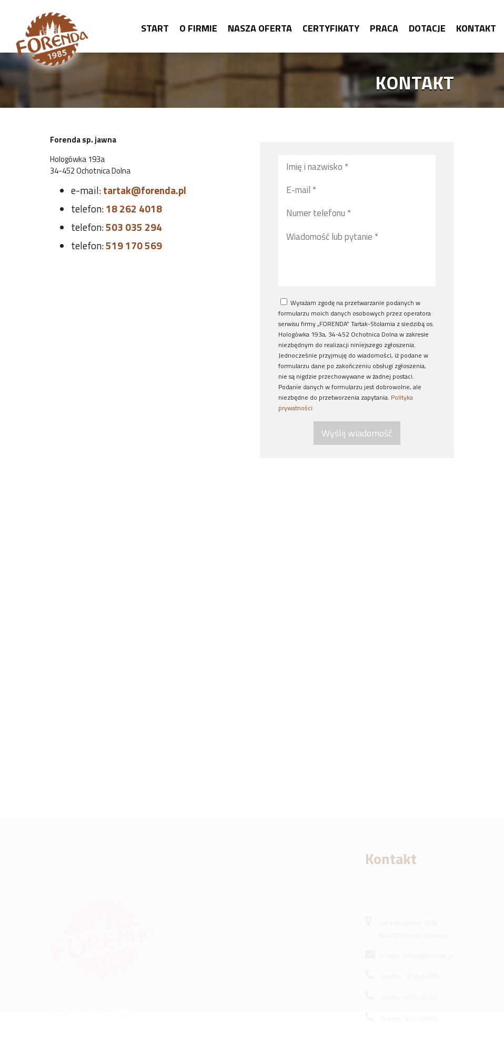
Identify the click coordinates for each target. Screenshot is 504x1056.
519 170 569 (134, 245)
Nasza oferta (260, 28)
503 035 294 (134, 227)
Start (155, 28)
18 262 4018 (134, 208)
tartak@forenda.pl (144, 190)
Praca (384, 28)
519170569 (421, 1027)
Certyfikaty (331, 28)
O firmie (198, 28)
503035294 (421, 1006)
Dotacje (427, 28)
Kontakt (476, 28)
